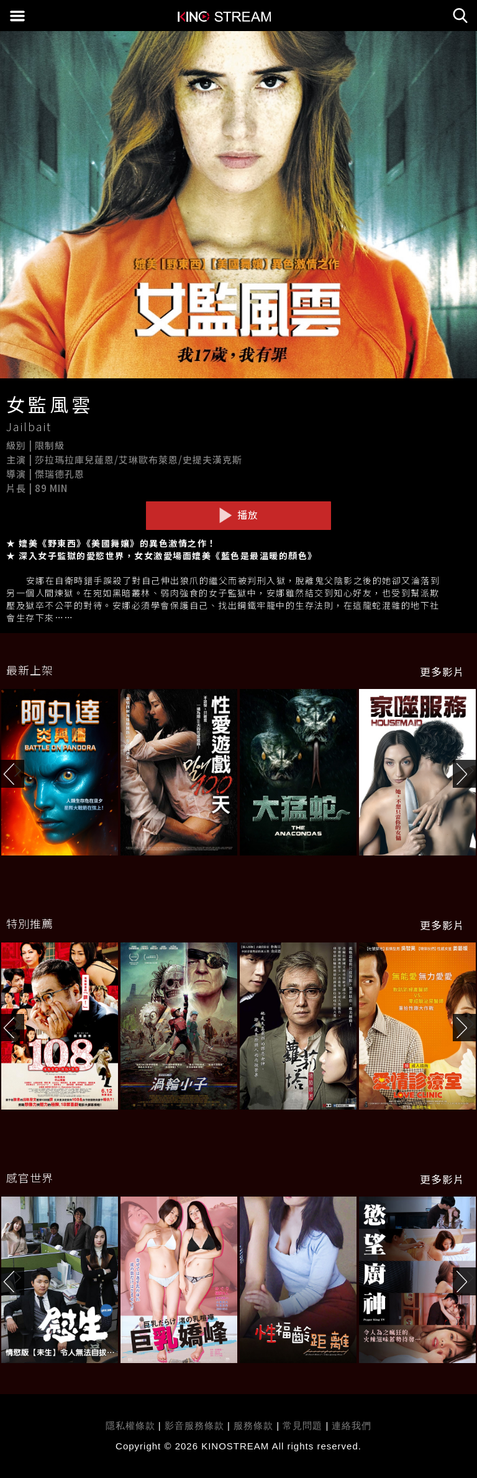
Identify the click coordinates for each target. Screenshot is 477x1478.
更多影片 (442, 671)
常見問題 (302, 1425)
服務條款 (255, 1425)
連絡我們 (351, 1425)
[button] (465, 774)
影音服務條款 (194, 1425)
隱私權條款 (130, 1425)
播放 (238, 515)
